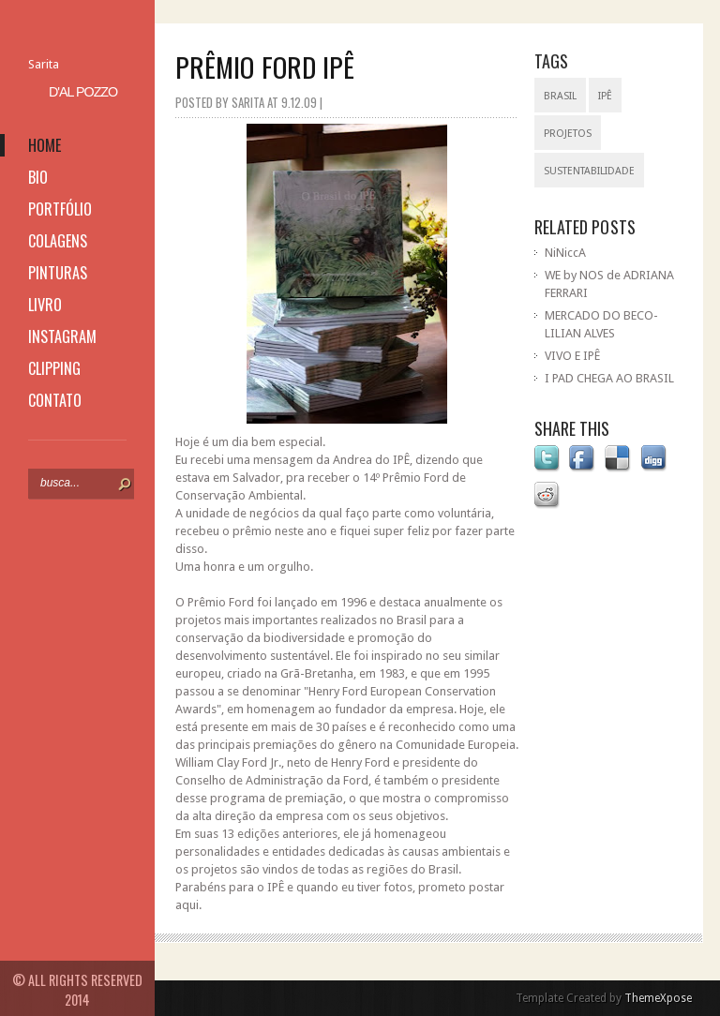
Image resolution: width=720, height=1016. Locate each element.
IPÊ (605, 96)
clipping (54, 368)
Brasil (560, 96)
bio (38, 177)
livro (45, 304)
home (44, 145)
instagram (62, 336)
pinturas (57, 272)
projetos (568, 133)
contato (55, 400)
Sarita (43, 64)
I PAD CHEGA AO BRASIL (609, 378)
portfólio (60, 209)
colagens (57, 241)
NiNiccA (565, 253)
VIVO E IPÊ (572, 356)
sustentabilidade (589, 171)
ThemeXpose (658, 998)
